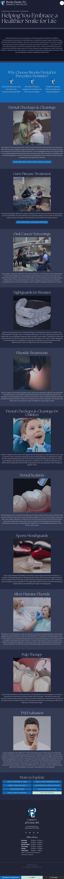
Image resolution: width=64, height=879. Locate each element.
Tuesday (24, 842)
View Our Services (47, 792)
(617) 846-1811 (32, 822)
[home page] (14, 3)
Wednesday (25, 844)
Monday (24, 840)
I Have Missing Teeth (17, 789)
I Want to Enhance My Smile (17, 781)
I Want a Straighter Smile (17, 785)
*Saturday (24, 850)
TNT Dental (39, 867)
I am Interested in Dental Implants (47, 785)
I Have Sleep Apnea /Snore (47, 789)
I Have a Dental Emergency (17, 792)
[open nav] (61, 3)
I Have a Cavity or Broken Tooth (47, 781)
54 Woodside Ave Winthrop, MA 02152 (32, 827)
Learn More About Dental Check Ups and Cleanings (32, 162)
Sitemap (28, 866)
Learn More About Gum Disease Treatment (32, 222)
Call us (23, 50)
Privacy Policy (35, 866)
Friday (23, 848)
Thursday (24, 846)
